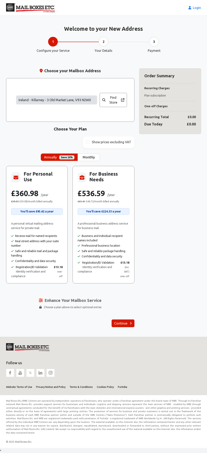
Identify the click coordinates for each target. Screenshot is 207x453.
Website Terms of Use (19, 386)
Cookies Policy (105, 386)
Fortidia (122, 386)
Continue (123, 323)
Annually (59, 157)
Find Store (113, 100)
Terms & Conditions (81, 386)
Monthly (89, 157)
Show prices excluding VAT (111, 142)
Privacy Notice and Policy (50, 386)
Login (194, 8)
